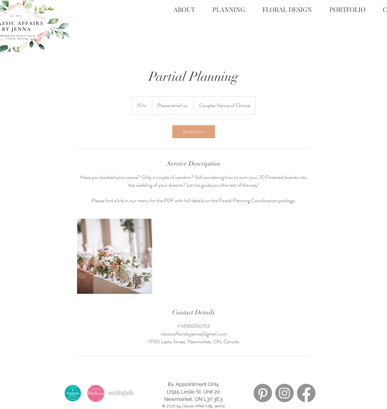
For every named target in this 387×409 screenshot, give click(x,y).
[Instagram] (284, 393)
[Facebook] (306, 393)
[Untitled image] (114, 256)
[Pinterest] (263, 393)
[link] (193, 131)
